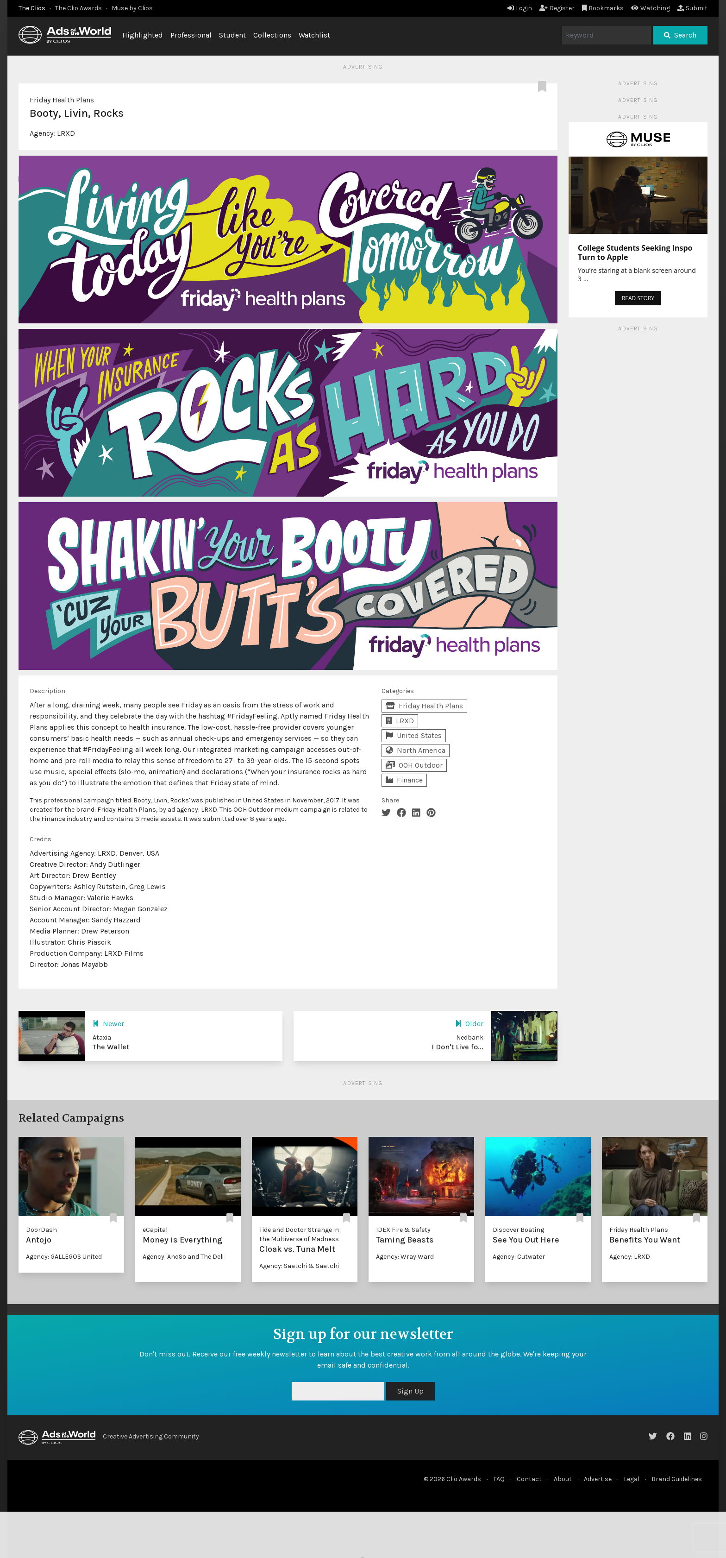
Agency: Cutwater (519, 1257)
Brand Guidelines (676, 1479)
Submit (692, 8)
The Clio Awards (78, 8)
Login (519, 8)
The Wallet (111, 1046)
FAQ (499, 1479)
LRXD (66, 133)
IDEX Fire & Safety (403, 1230)
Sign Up (410, 1391)
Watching (650, 8)
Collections (272, 35)
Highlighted (142, 35)
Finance (404, 780)
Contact (529, 1479)
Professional (191, 35)
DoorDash (41, 1230)
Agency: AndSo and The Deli (183, 1257)
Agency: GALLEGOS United (64, 1257)
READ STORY (638, 298)
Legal (631, 1479)
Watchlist (314, 35)
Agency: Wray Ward (405, 1257)
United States (414, 735)
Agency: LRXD (629, 1257)
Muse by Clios (132, 8)
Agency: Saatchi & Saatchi (299, 1266)
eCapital (155, 1230)
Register (557, 8)
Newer (108, 1023)
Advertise (598, 1479)
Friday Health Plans (62, 99)
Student (232, 35)
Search (680, 35)
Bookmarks (603, 8)
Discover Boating (518, 1230)
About (563, 1479)
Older (469, 1023)
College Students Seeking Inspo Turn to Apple (635, 252)
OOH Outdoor (414, 765)
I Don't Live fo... (457, 1046)
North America (415, 750)
